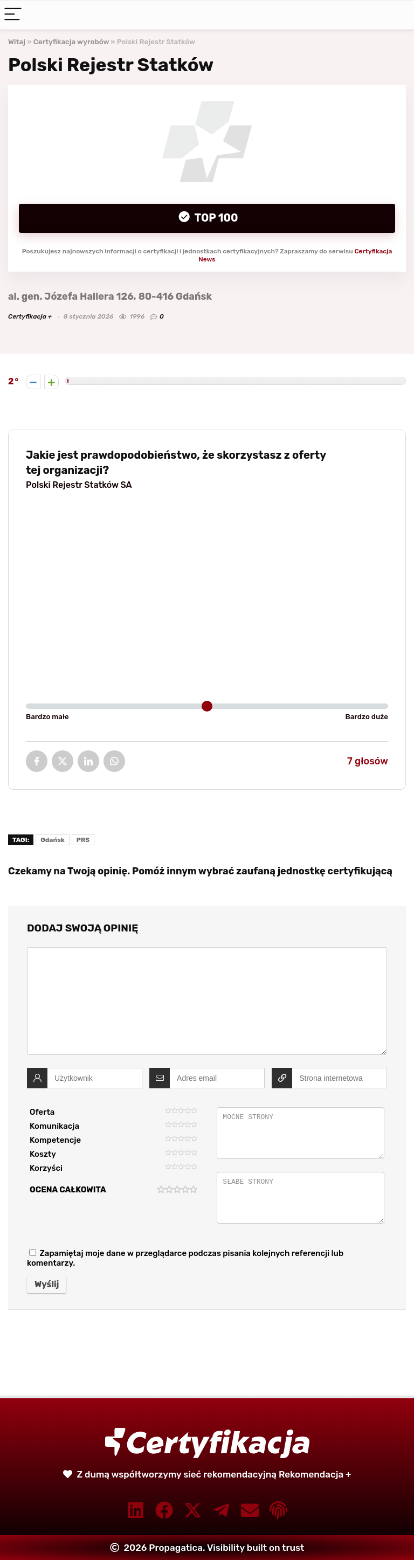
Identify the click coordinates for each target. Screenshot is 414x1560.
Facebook (36, 761)
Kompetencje (55, 1140)
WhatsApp (114, 761)
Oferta (42, 1112)
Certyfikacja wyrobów (71, 41)
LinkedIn (88, 761)
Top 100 (215, 217)
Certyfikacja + (30, 316)
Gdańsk (52, 840)
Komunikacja (54, 1126)
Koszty (43, 1154)
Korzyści (46, 1168)
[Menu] (13, 15)
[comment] (207, 1001)
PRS (83, 840)
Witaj (16, 41)
